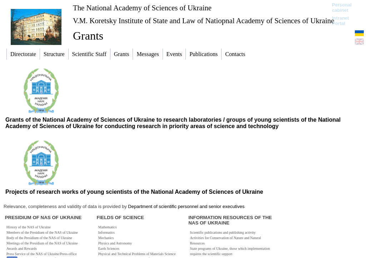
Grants (88, 35)
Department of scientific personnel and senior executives (186, 206)
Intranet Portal (340, 20)
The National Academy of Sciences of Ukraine (142, 8)
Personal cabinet (342, 7)
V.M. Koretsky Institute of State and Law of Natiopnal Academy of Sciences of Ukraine (203, 20)
